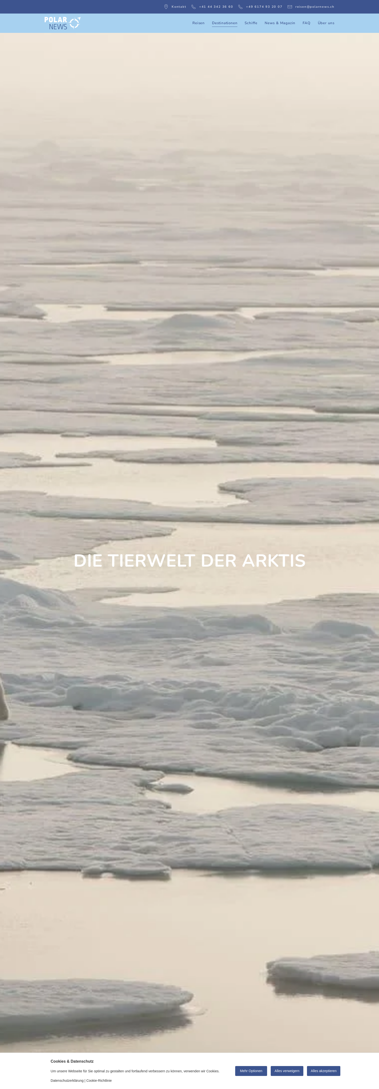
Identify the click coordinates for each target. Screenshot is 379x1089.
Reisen (198, 23)
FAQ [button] (306, 23)
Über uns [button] (326, 23)
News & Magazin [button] (280, 23)
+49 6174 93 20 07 (260, 6)
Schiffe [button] (251, 23)
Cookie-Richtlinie (99, 1080)
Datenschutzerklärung (67, 1080)
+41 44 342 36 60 (212, 6)
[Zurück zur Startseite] (62, 23)
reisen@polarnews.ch (311, 6)
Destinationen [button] (224, 23)
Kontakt (175, 6)
